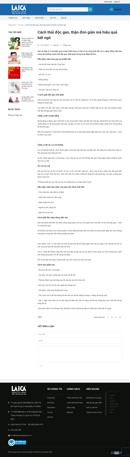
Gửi (41, 366)
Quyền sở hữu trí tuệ (93, 412)
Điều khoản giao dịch (94, 403)
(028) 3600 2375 (37, 425)
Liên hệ (63, 18)
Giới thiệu (26, 18)
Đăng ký (117, 2)
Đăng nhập (108, 2)
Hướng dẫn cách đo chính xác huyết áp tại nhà (28, 99)
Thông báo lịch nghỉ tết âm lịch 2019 (27, 70)
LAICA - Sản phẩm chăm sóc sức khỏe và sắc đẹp (114, 403)
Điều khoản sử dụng (93, 398)
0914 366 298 (16, 430)
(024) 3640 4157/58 (18, 425)
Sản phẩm (40, 18)
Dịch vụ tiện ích (92, 407)
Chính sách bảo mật (74, 398)
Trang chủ (12, 18)
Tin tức (53, 18)
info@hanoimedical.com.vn (21, 435)
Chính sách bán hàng (75, 403)
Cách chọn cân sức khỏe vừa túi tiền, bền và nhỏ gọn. (27, 85)
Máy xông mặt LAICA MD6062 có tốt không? (27, 55)
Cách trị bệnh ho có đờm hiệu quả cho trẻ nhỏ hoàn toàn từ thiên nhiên (28, 42)
